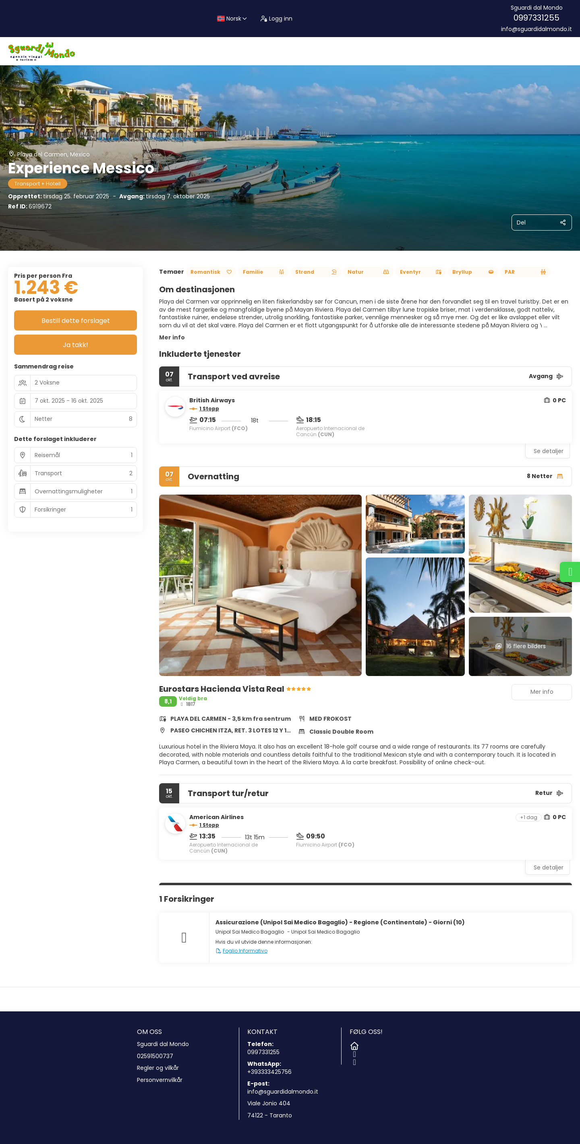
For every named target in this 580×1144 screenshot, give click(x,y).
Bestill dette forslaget (75, 320)
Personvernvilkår (159, 1080)
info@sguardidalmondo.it (536, 29)
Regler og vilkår (158, 1068)
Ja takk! (75, 344)
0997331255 (536, 17)
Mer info (172, 337)
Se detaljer (548, 451)
